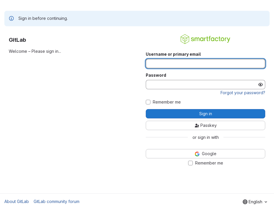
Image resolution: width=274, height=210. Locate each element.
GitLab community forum (56, 201)
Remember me (167, 102)
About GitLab (16, 201)
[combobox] (255, 201)
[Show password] (260, 84)
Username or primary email (173, 54)
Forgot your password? (243, 92)
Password (156, 75)
